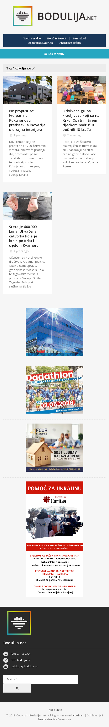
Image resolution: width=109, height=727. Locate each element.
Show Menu (54, 54)
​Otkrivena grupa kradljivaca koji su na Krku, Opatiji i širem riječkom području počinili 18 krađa (81, 120)
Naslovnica (55, 709)
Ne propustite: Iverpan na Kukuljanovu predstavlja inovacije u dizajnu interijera (27, 120)
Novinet (78, 715)
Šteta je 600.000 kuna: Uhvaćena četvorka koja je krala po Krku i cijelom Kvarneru (24, 236)
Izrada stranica (48, 719)
